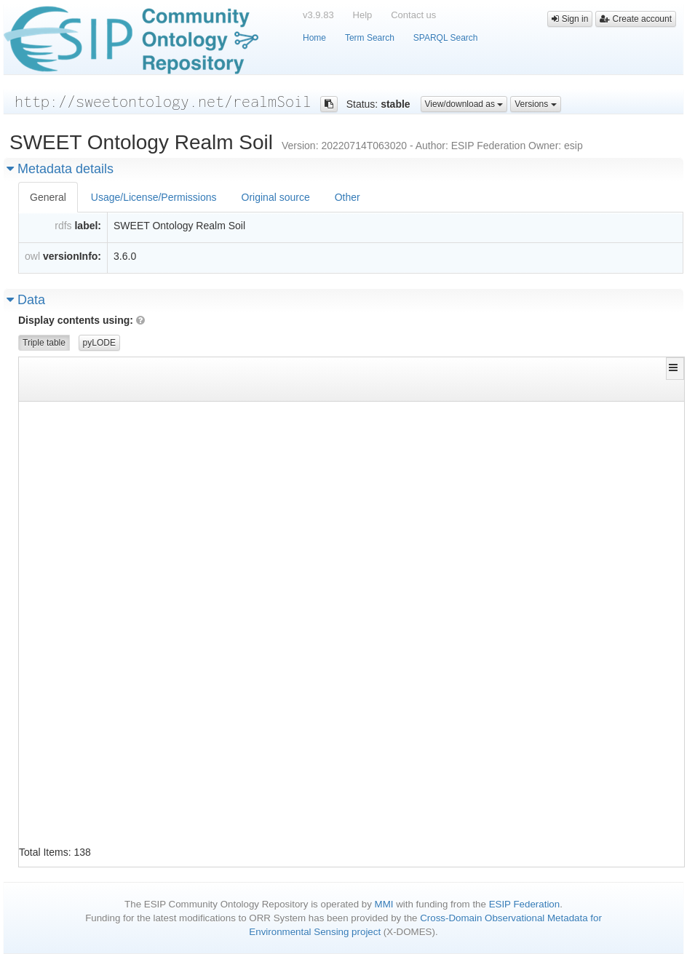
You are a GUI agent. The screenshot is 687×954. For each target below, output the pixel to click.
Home (314, 38)
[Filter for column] (129, 390)
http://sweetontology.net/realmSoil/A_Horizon (135, 413)
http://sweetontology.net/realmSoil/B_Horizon (135, 763)
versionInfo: (72, 256)
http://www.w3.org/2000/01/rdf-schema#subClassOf (364, 522)
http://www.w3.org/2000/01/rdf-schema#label (351, 457)
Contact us (413, 14)
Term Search (369, 38)
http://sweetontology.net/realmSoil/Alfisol (130, 566)
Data (26, 300)
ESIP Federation (524, 904)
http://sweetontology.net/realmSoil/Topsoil (573, 435)
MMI (384, 904)
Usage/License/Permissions (154, 197)
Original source (276, 197)
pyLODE (99, 343)
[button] (675, 367)
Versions (535, 104)
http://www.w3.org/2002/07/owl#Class (555, 413)
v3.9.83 (318, 14)
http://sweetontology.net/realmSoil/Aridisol (132, 697)
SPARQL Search (445, 38)
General (48, 197)
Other (347, 197)
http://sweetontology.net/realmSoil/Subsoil (573, 784)
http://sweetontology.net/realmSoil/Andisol (130, 632)
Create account (636, 19)
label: (87, 225)
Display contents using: (81, 320)
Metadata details (60, 169)
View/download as (464, 104)
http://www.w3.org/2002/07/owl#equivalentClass (359, 435)
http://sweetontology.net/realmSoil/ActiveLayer (140, 479)
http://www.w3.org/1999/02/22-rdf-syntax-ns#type (364, 413)
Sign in (570, 19)
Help (363, 14)
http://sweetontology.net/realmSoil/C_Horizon (135, 828)
